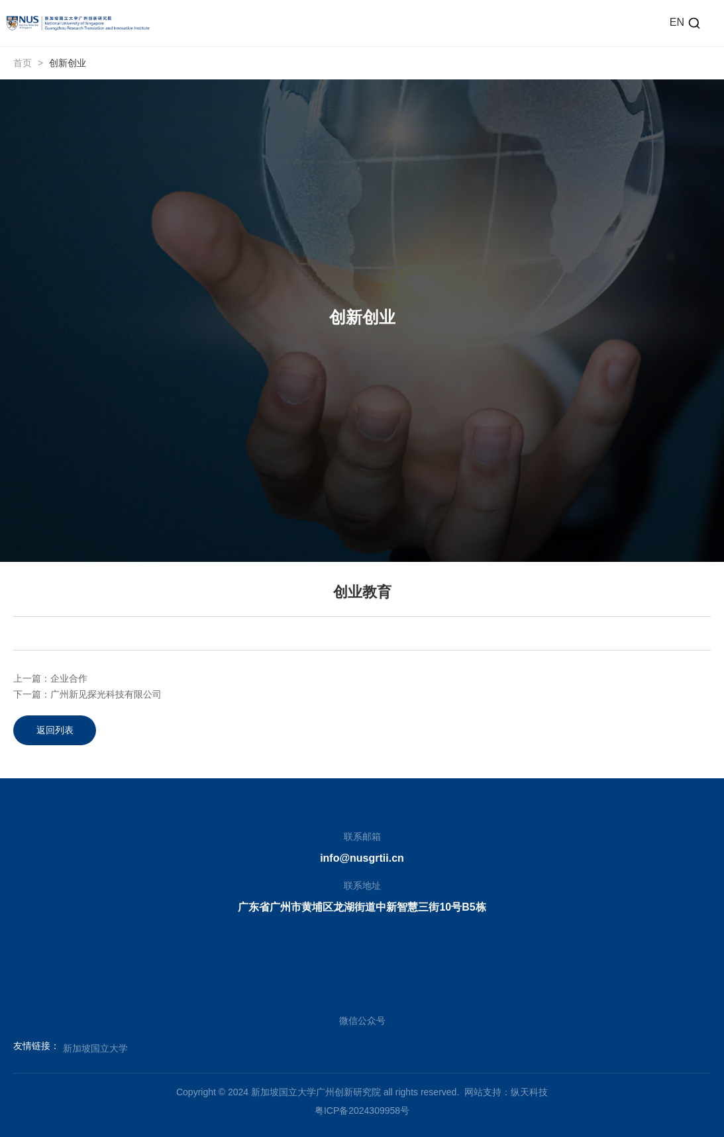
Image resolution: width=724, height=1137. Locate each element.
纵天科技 (529, 1092)
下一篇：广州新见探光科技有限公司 (87, 694)
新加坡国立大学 (95, 1048)
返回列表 (55, 730)
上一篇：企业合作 (50, 678)
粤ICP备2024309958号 (362, 1110)
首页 (22, 63)
